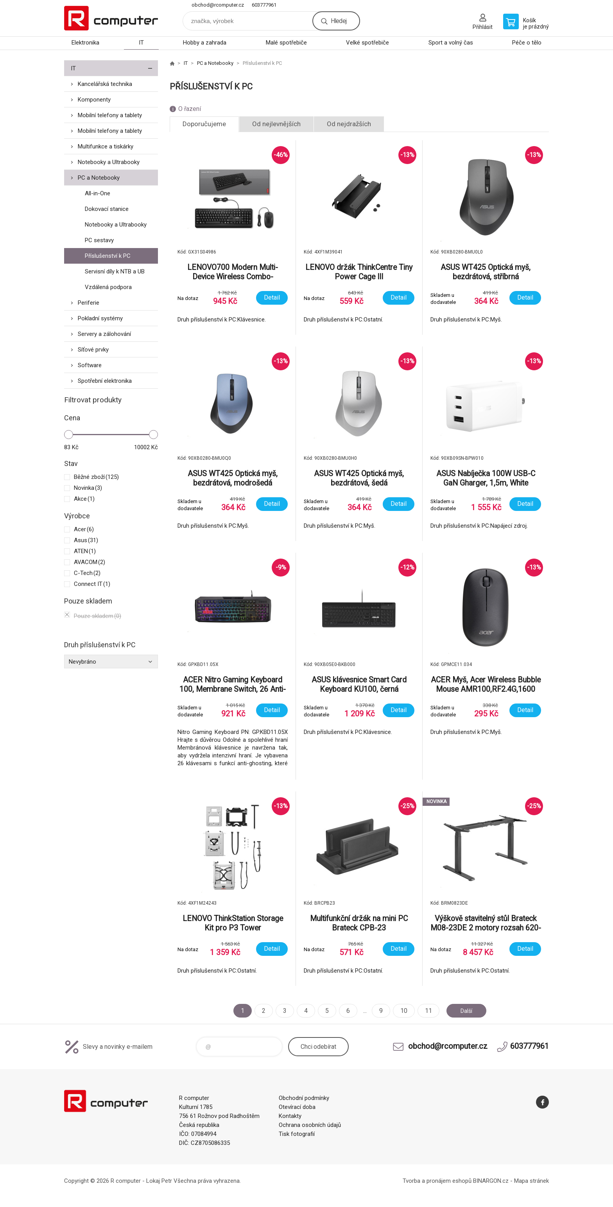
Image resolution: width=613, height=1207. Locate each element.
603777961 (264, 5)
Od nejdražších (349, 124)
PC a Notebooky (99, 177)
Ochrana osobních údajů (310, 1124)
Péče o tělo (526, 42)
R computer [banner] (111, 18)
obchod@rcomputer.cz (218, 5)
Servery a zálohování (104, 333)
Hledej (338, 21)
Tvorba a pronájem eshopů (437, 1180)
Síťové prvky (93, 349)
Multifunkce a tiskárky (105, 146)
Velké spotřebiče (367, 42)
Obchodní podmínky (304, 1098)
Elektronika (85, 42)
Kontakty (290, 1116)
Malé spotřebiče (286, 42)
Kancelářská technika (105, 83)
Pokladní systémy (100, 318)
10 (400, 1010)
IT (141, 42)
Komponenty (94, 99)
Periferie (88, 302)
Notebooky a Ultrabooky (109, 162)
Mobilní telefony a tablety (110, 115)
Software (90, 365)
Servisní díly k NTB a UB (115, 271)
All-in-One (97, 193)
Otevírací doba (297, 1107)
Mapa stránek (531, 1180)
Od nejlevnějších (276, 124)
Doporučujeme (204, 124)
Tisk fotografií (297, 1133)
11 (425, 1010)
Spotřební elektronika (105, 380)
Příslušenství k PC (108, 255)
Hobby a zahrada (204, 42)
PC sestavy (99, 240)
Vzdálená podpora (108, 287)
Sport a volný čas (450, 42)
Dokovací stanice (107, 208)
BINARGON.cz (491, 1180)
